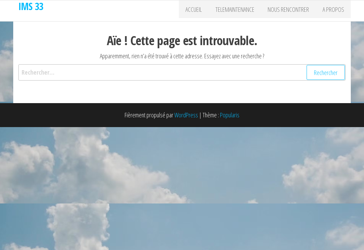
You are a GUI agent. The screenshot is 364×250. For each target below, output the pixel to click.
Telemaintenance (242, 11)
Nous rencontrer (293, 11)
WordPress (186, 115)
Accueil (204, 11)
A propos (335, 11)
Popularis (229, 115)
